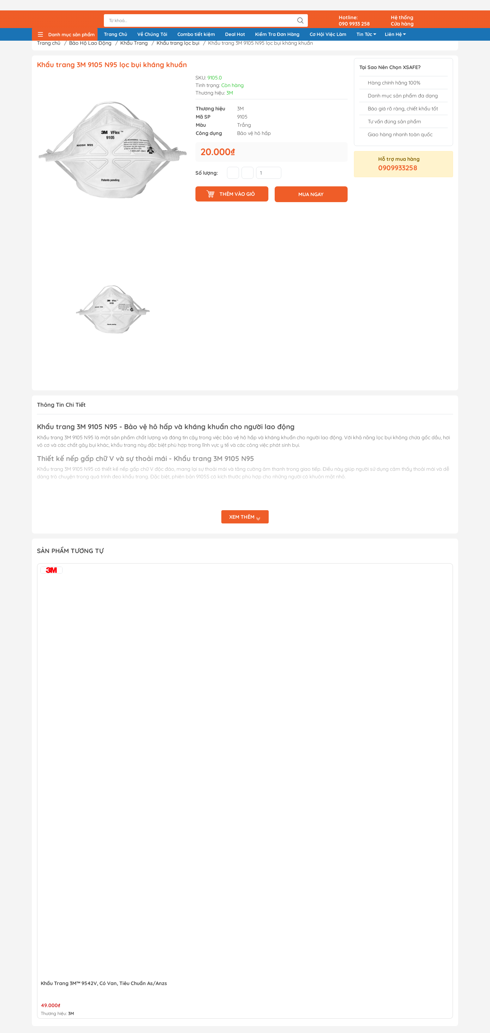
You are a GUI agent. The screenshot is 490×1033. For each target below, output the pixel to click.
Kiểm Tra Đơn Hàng (277, 25)
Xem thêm (245, 519)
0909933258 (397, 170)
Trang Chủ (115, 25)
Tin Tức (368, 26)
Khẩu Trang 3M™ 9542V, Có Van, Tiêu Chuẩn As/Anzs (104, 985)
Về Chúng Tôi (152, 25)
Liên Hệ (397, 26)
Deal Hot (235, 25)
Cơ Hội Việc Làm (328, 25)
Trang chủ (48, 45)
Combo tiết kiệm (196, 25)
